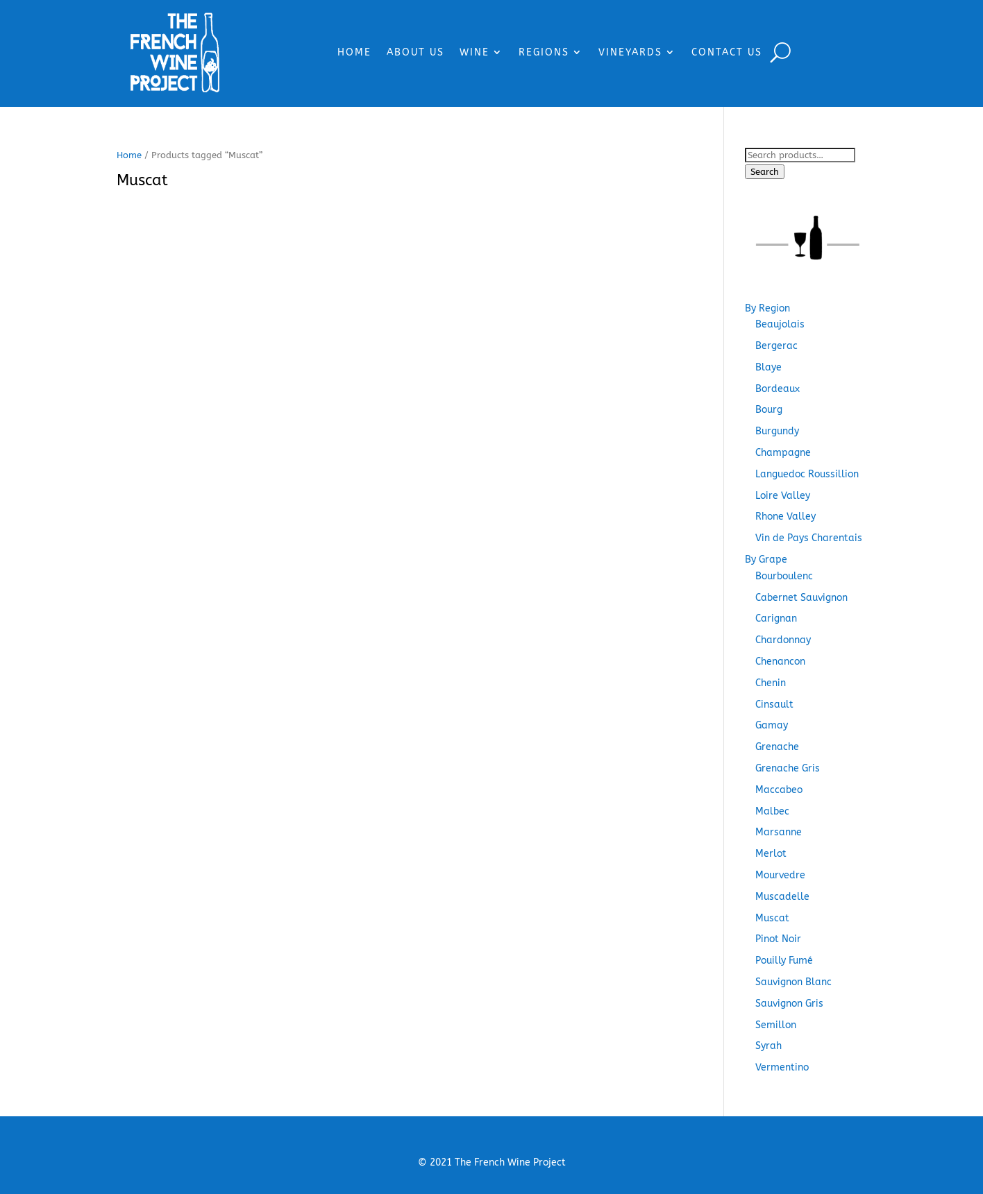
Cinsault (774, 704)
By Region (767, 308)
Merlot (771, 854)
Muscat (772, 918)
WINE (474, 52)
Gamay (771, 725)
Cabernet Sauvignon (801, 598)
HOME (354, 52)
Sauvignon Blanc (793, 982)
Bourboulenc (784, 576)
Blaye (768, 367)
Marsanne (778, 832)
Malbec (772, 811)
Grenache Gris (787, 768)
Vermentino (782, 1067)
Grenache (777, 747)
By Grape (766, 559)
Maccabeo (779, 790)
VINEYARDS (630, 52)
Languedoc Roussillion (807, 474)
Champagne (783, 453)
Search (764, 172)
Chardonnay (783, 640)
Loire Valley (782, 496)
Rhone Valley (785, 516)
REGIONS (544, 52)
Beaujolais (780, 324)
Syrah (768, 1046)
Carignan (776, 618)
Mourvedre (780, 875)
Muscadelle (782, 897)
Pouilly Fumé (784, 960)
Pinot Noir (778, 939)
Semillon (775, 1025)
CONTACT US (726, 52)
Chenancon (780, 661)
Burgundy (777, 431)
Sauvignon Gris (789, 1003)
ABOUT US (415, 52)
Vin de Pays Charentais (808, 538)
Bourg (768, 410)
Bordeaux (777, 389)
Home (129, 155)
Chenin (770, 683)
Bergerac (776, 346)
